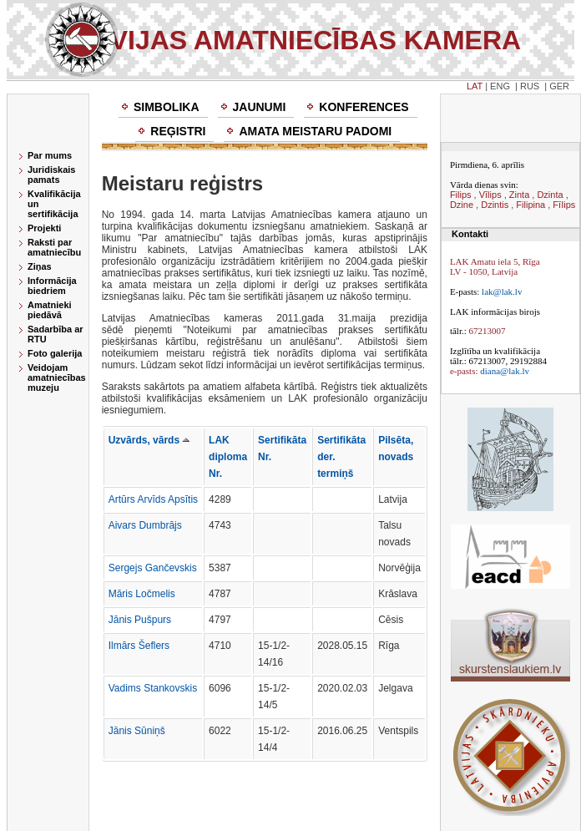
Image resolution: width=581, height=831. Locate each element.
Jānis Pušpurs (140, 620)
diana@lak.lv (504, 371)
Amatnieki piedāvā (50, 310)
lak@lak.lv (502, 291)
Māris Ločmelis (142, 594)
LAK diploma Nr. (228, 456)
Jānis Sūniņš (137, 731)
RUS (529, 86)
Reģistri (177, 131)
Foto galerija (55, 353)
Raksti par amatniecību (54, 247)
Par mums (50, 155)
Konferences (363, 107)
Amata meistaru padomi (315, 131)
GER (559, 86)
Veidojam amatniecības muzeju (57, 377)
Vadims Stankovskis (153, 688)
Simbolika (167, 107)
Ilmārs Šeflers (139, 645)
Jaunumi (259, 107)
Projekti (44, 228)
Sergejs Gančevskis (153, 568)
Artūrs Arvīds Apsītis (153, 499)
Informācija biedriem (52, 286)
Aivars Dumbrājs (145, 525)
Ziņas (40, 266)
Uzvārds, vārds (149, 440)
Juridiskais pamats (51, 175)
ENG (500, 86)
